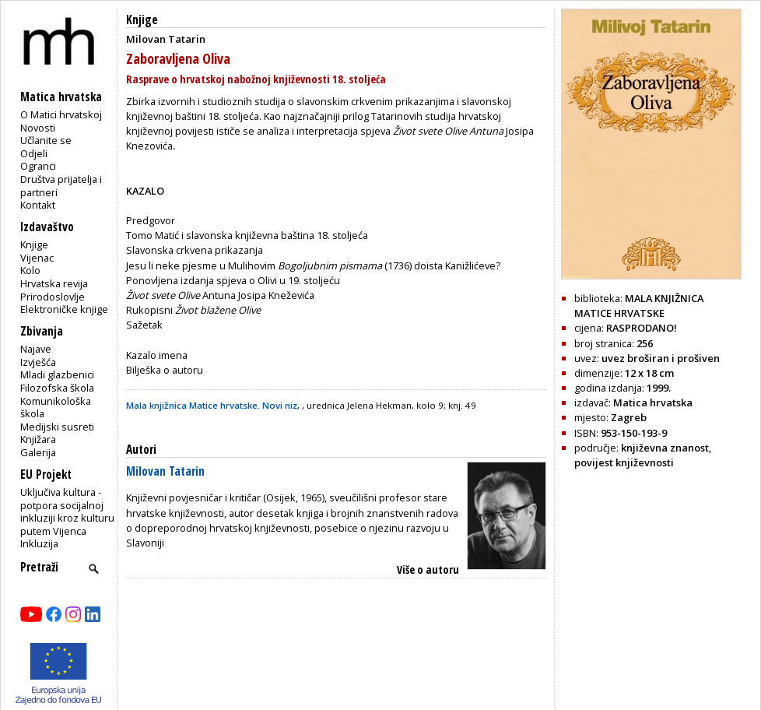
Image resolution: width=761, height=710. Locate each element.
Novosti (37, 128)
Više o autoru (428, 569)
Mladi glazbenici (57, 374)
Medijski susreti (57, 427)
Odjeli (33, 153)
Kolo (30, 270)
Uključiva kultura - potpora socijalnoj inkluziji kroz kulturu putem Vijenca (67, 511)
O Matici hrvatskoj (61, 114)
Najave (35, 349)
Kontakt (37, 205)
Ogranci (38, 166)
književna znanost (665, 448)
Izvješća (38, 362)
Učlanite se (46, 140)
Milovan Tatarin (165, 471)
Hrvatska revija (54, 283)
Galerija (38, 452)
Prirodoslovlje (52, 297)
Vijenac (37, 258)
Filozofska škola (57, 388)
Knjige (34, 244)
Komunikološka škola (55, 407)
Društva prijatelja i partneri (61, 185)
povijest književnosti (624, 462)
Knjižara (38, 439)
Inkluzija (39, 543)
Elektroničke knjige (64, 309)
